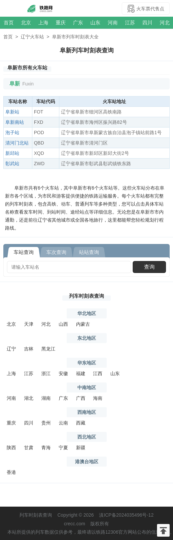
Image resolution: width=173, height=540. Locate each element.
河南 (113, 22)
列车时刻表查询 (86, 296)
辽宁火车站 (32, 36)
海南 (97, 398)
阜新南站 (14, 122)
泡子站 (12, 132)
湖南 (46, 398)
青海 (46, 447)
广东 (78, 22)
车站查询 (24, 252)
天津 (28, 324)
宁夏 (63, 447)
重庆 (61, 22)
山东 (95, 22)
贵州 (46, 423)
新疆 (80, 447)
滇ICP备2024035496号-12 (126, 515)
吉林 (28, 348)
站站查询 (89, 252)
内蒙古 (83, 324)
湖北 (28, 398)
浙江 (46, 373)
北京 (26, 22)
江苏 (130, 22)
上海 (43, 22)
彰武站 (12, 163)
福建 (80, 373)
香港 (11, 472)
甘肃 (28, 447)
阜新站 (12, 111)
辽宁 (11, 348)
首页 (9, 22)
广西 (80, 398)
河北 (165, 22)
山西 (63, 324)
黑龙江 (48, 348)
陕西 (11, 447)
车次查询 (56, 252)
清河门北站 (17, 143)
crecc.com (74, 523)
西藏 (80, 423)
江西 (97, 373)
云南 (63, 423)
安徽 (63, 373)
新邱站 (12, 153)
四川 (147, 22)
